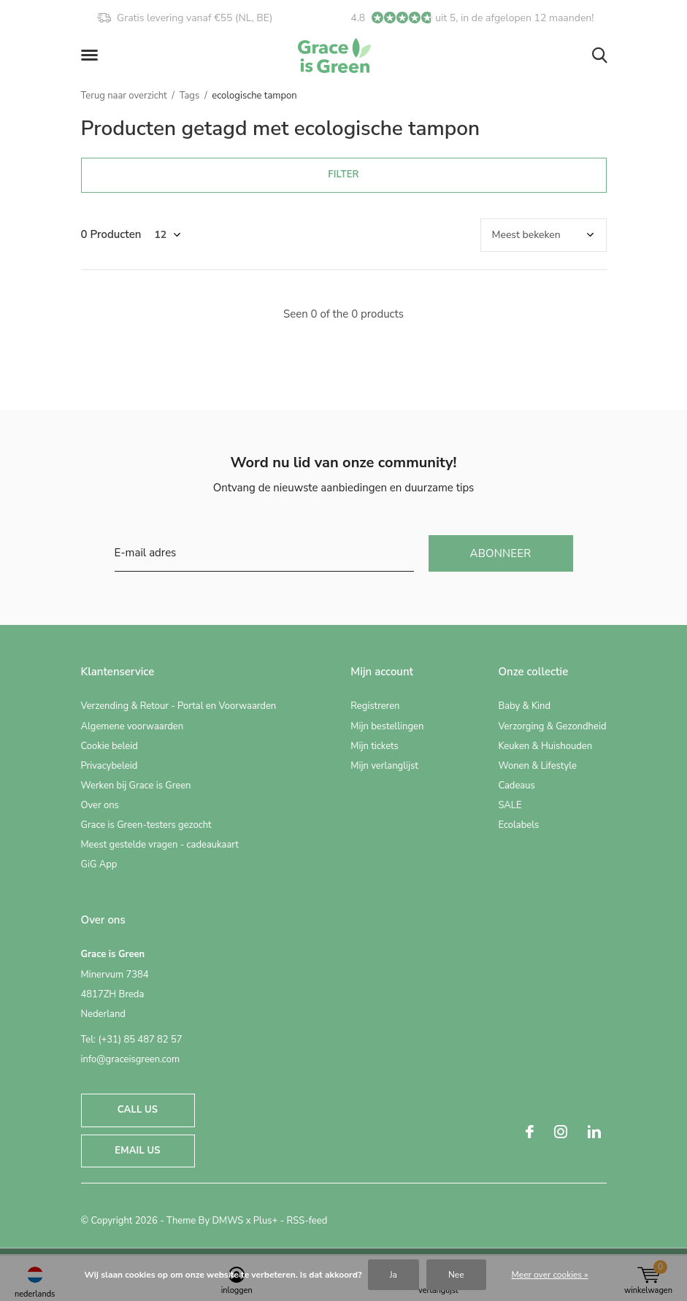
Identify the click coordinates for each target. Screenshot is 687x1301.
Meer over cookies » (550, 1275)
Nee (456, 1275)
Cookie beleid (109, 746)
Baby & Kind (524, 706)
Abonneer (500, 553)
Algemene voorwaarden (132, 726)
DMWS (227, 1220)
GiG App (99, 864)
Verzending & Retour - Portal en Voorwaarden (179, 706)
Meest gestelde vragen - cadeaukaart (160, 844)
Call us (138, 1109)
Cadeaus (516, 785)
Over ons (100, 805)
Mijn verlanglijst (384, 765)
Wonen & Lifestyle (537, 765)
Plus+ (265, 1220)
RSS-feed (307, 1220)
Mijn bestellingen (386, 726)
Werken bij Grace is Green (136, 785)
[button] (92, 55)
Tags (190, 95)
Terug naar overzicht (124, 95)
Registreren (374, 706)
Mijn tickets (374, 746)
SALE (509, 805)
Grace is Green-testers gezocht (146, 825)
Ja (393, 1275)
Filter (343, 174)
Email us (137, 1150)
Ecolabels (518, 825)
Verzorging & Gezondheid (552, 726)
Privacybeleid (109, 765)
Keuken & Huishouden (545, 746)
